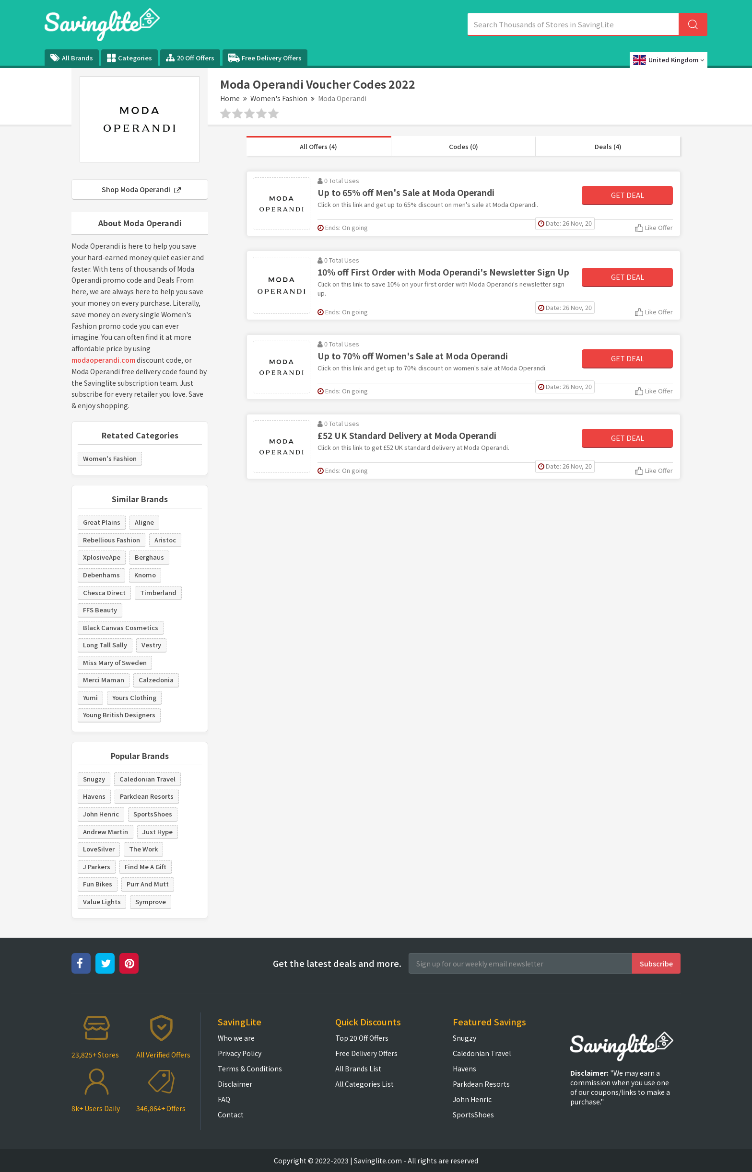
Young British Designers (119, 714)
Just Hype (157, 831)
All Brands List (358, 1068)
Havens (94, 796)
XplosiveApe (101, 557)
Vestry (151, 644)
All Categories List (364, 1084)
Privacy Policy (239, 1053)
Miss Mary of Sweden (115, 662)
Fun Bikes (97, 883)
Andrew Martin (105, 831)
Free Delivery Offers (265, 58)
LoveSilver (99, 848)
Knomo (145, 574)
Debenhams (101, 574)
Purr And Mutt (148, 883)
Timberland (158, 592)
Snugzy (94, 778)
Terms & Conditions (250, 1068)
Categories (129, 58)
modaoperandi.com (103, 360)
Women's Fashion (278, 98)
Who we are (236, 1038)
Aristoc (165, 539)
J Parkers (96, 866)
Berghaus (149, 557)
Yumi (90, 697)
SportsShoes (152, 813)
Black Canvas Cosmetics (120, 627)
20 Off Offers (190, 57)
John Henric (101, 813)
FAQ (224, 1099)
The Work (143, 848)
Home (230, 98)
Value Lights (102, 901)
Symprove (150, 901)
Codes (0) (463, 146)
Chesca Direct (104, 592)
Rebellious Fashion (111, 539)
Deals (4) (608, 146)
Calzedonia (156, 679)
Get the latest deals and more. (337, 963)
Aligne (144, 522)
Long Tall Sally (105, 644)
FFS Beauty (100, 609)
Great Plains (101, 522)
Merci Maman (103, 679)
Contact (231, 1114)
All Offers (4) (318, 146)
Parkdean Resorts (147, 796)
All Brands (71, 57)
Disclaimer (235, 1084)
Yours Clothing (134, 697)
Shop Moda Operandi (141, 189)
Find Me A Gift (145, 866)
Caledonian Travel (147, 778)
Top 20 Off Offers (361, 1038)
